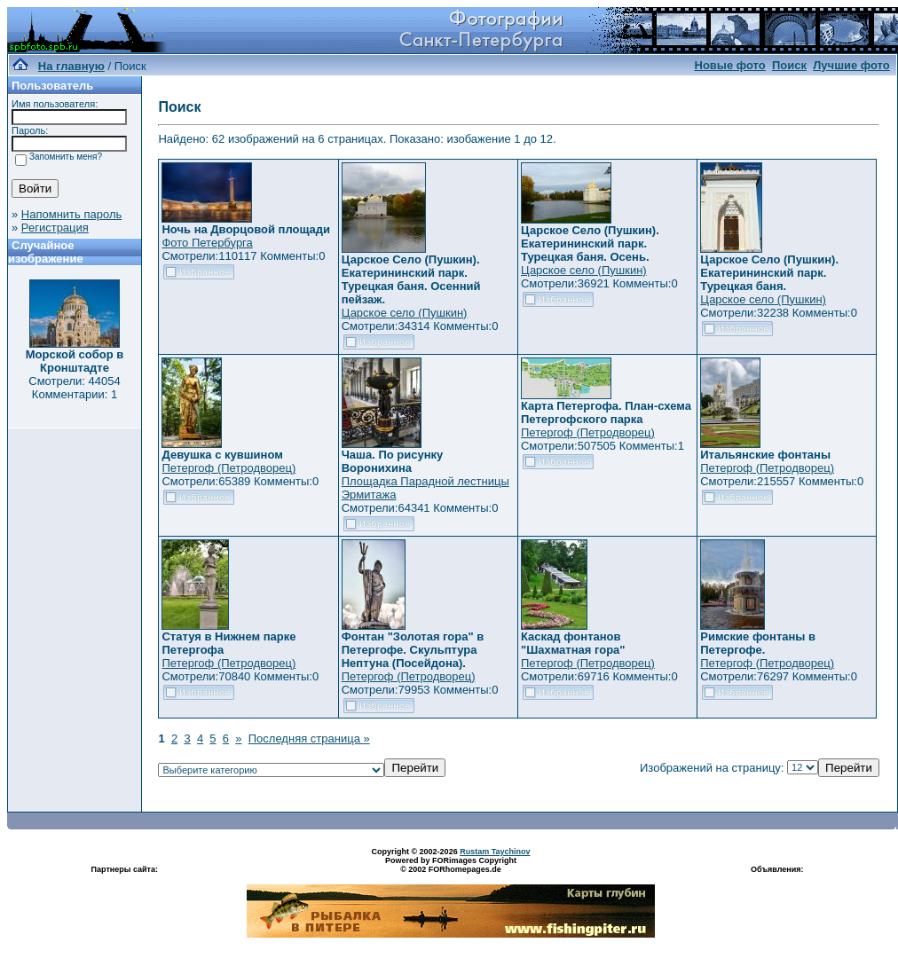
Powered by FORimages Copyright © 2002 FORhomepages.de (450, 865)
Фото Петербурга (206, 242)
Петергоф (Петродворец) (228, 468)
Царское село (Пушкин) (405, 312)
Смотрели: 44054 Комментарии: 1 (74, 387)
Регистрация (55, 227)
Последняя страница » (309, 738)
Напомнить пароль (71, 214)
